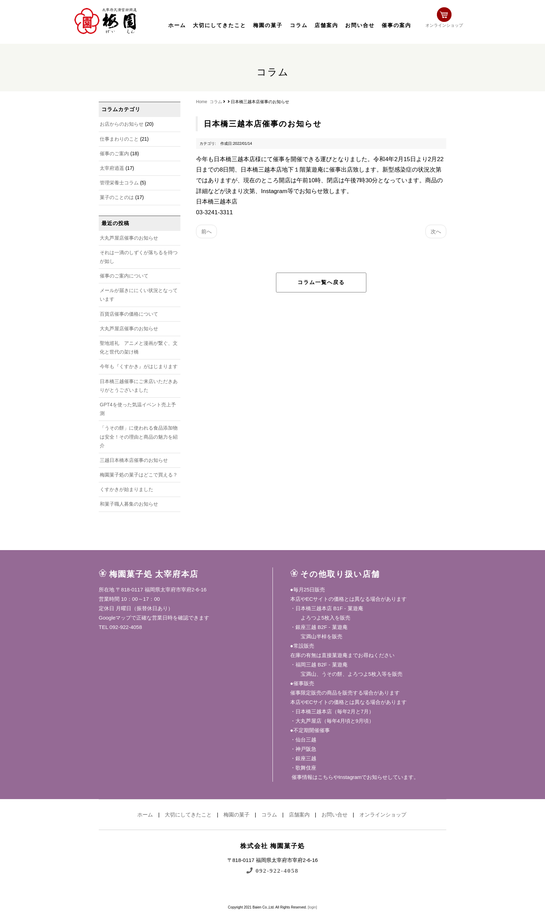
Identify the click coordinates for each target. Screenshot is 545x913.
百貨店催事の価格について (129, 314)
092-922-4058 (272, 870)
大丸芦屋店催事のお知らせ (129, 238)
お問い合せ (360, 25)
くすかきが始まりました (126, 489)
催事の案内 (396, 25)
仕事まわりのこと (119, 139)
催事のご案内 (114, 153)
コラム (299, 25)
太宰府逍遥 (112, 168)
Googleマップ (115, 618)
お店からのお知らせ (122, 124)
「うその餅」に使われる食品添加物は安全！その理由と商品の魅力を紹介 (139, 436)
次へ (436, 231)
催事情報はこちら (311, 777)
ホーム (177, 25)
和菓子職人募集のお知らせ (129, 504)
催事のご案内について (124, 276)
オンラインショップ (452, 20)
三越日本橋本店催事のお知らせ (134, 460)
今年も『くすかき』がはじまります (139, 366)
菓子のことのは (117, 197)
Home (201, 101)
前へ (206, 231)
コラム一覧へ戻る (321, 282)
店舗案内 (326, 25)
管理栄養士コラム (119, 182)
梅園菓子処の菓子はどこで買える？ (139, 475)
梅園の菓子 (268, 25)
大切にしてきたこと (219, 25)
